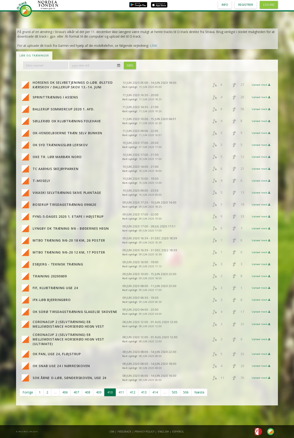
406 (65, 392)
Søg (130, 65)
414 (155, 392)
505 (174, 392)
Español (178, 431)
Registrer (245, 5)
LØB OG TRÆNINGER (34, 55)
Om (112, 431)
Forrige (28, 392)
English (163, 431)
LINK (153, 45)
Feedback (124, 431)
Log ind (268, 5)
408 (87, 392)
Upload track (261, 84)
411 (121, 392)
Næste (199, 392)
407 (76, 392)
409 (99, 392)
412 (132, 392)
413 (144, 392)
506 (186, 392)
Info (225, 5)
